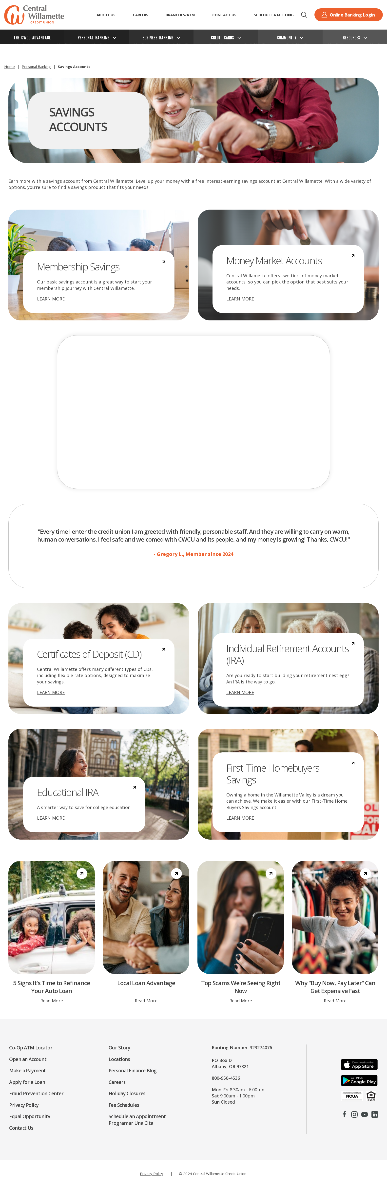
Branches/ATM (180, 14)
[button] (304, 15)
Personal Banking (36, 66)
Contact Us (224, 14)
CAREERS (140, 14)
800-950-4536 (226, 1078)
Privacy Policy (151, 1173)
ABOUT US (106, 14)
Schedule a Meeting (274, 14)
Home (9, 66)
